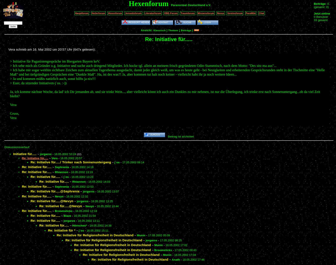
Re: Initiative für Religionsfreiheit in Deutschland (95, 235)
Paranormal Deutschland (188, 5)
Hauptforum (82, 13)
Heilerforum (98, 13)
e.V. (208, 5)
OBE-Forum (171, 13)
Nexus (220, 13)
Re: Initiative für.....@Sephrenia (54, 191)
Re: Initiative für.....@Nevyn (51, 201)
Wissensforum (206, 13)
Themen (173, 30)
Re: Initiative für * (61, 230)
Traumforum (188, 13)
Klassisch (159, 30)
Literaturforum (152, 13)
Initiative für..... (25, 154)
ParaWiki (251, 13)
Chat (261, 13)
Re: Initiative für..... (36, 167)
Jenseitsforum (133, 13)
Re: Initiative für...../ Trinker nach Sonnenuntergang (70, 162)
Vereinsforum (235, 13)
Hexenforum (115, 13)
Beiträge (186, 30)
